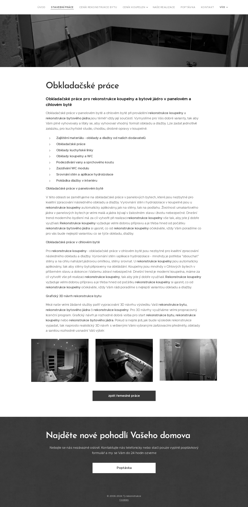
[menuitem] (56, 7)
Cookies (124, 499)
